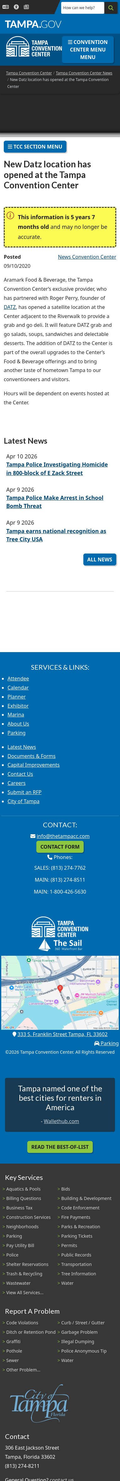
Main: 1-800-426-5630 (60, 891)
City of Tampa (23, 801)
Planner (17, 696)
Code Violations (22, 1323)
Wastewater (18, 1283)
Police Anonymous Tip (84, 1351)
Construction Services (28, 1217)
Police (12, 1255)
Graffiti (13, 1341)
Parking (17, 732)
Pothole (14, 1351)
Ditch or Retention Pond (31, 1332)
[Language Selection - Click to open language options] (5, 7)
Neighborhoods (22, 1227)
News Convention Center (87, 256)
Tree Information (78, 1274)
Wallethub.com (61, 1121)
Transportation (76, 1264)
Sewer (12, 1360)
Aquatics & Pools (23, 1189)
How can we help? (79, 7)
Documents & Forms (32, 756)
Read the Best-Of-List (60, 1146)
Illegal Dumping (77, 1341)
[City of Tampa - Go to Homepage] (33, 24)
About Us (18, 723)
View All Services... (25, 1292)
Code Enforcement (80, 1208)
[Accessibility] (16, 7)
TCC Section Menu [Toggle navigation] (35, 146)
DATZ (10, 307)
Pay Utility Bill (20, 1245)
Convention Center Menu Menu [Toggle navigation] (88, 50)
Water (67, 1283)
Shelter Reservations (27, 1264)
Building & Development (86, 1198)
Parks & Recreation (80, 1227)
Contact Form (60, 846)
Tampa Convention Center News (84, 73)
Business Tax (19, 1208)
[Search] (110, 8)
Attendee (18, 678)
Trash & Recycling (24, 1274)
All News (99, 559)
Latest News (22, 746)
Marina (16, 714)
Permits (69, 1245)
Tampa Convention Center (29, 73)
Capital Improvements (34, 764)
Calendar (18, 687)
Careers (17, 783)
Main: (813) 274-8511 (60, 879)
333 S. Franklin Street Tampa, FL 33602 (62, 1034)
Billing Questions (23, 1198)
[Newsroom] (26, 7)
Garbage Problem (79, 1332)
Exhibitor (18, 705)
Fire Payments (76, 1217)
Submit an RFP (25, 792)
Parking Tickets (76, 1236)
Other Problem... (23, 1370)
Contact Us (20, 773)
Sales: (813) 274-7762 (60, 867)
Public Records (76, 1255)
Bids (65, 1189)
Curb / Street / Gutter (83, 1323)
